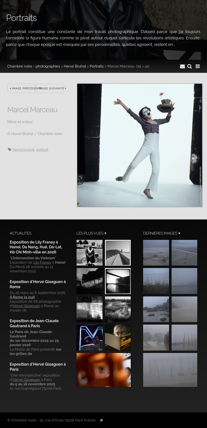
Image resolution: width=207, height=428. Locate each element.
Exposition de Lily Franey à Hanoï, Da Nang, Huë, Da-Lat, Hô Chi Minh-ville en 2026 (36, 247)
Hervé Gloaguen (26, 306)
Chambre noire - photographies (33, 66)
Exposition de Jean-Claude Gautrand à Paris (34, 323)
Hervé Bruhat (75, 66)
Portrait (42, 149)
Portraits (97, 66)
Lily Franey (42, 262)
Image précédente (22, 88)
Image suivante (51, 88)
